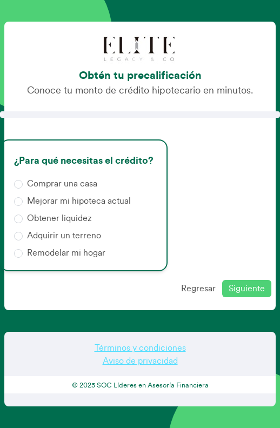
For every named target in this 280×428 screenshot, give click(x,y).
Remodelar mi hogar (59, 252)
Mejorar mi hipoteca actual (72, 200)
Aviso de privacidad (140, 361)
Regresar (198, 288)
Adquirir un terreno (57, 234)
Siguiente (247, 288)
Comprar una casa (55, 183)
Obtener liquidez (53, 217)
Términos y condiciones (140, 348)
